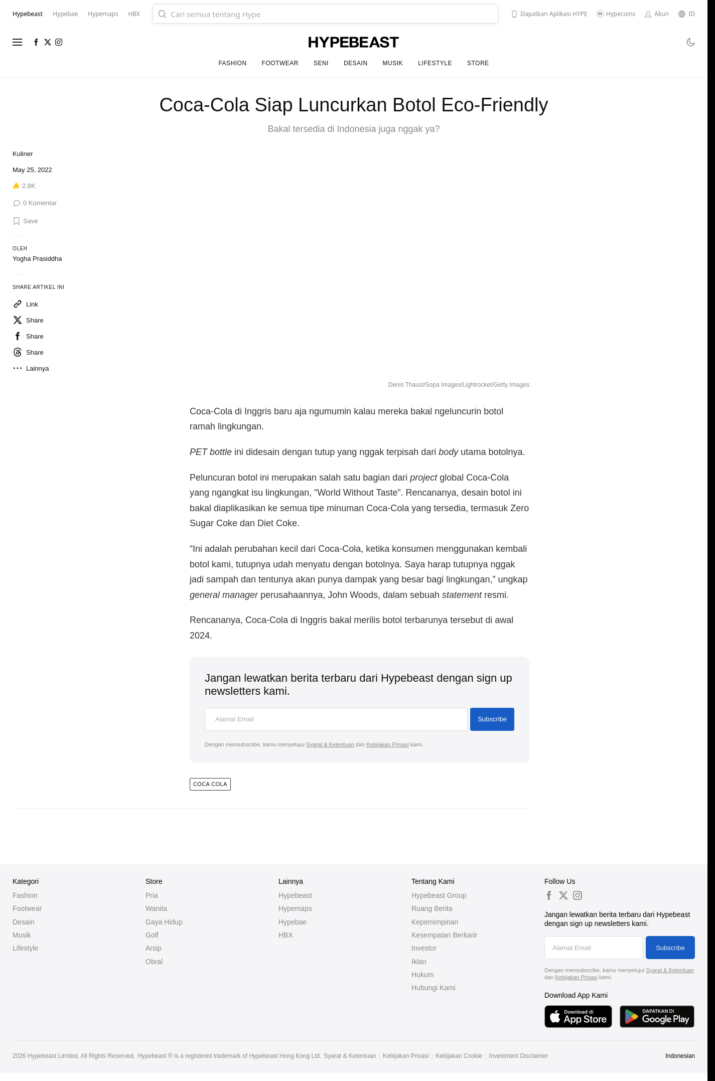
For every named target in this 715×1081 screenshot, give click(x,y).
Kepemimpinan (434, 922)
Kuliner (23, 154)
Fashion (232, 63)
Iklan (418, 962)
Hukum (422, 975)
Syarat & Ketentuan (330, 744)
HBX (285, 935)
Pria (152, 895)
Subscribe (492, 719)
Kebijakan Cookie (459, 1055)
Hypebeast (295, 895)
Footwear (280, 63)
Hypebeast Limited (52, 1055)
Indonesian (680, 1055)
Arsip (154, 948)
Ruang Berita (432, 908)
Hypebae (292, 922)
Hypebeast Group (439, 895)
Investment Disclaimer (518, 1055)
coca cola (210, 784)
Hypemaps (295, 908)
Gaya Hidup (164, 922)
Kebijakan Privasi (387, 744)
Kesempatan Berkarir (444, 935)
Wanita (156, 908)
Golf (152, 935)
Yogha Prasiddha (37, 258)
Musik (393, 63)
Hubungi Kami (433, 988)
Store (478, 63)
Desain (356, 63)
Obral (154, 962)
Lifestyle (435, 63)
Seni (321, 63)
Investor (424, 948)
